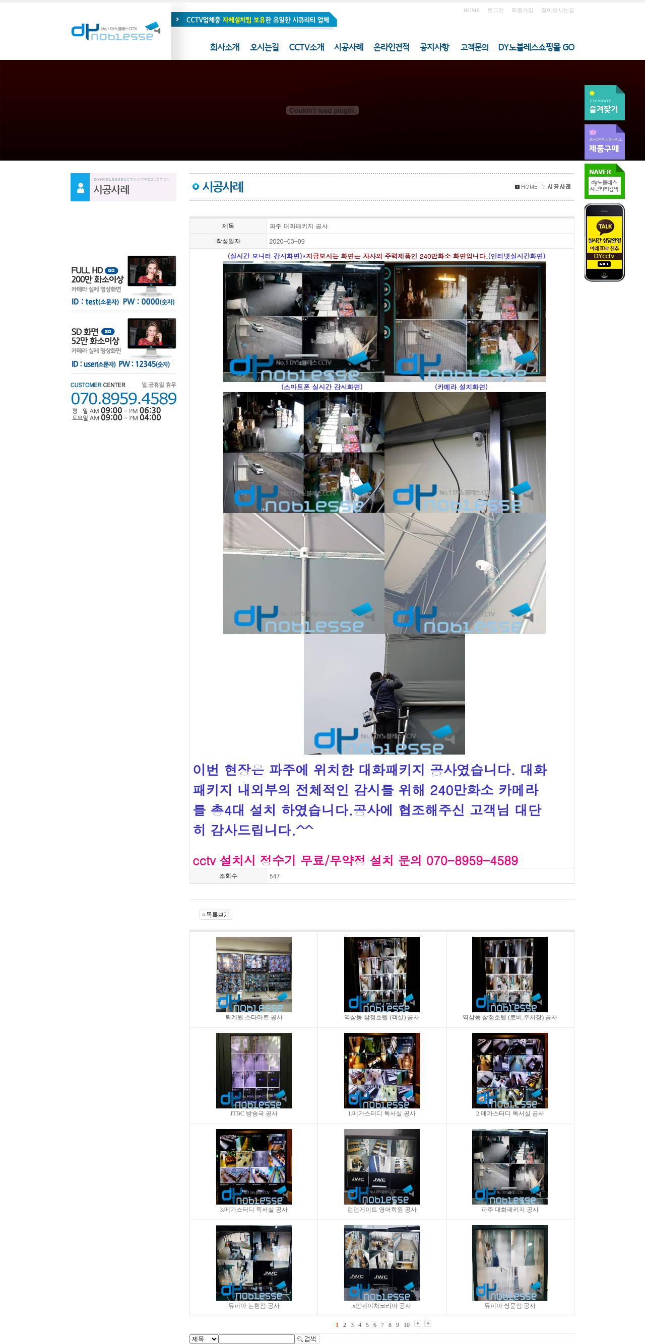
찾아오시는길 (557, 10)
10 (407, 1324)
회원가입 (522, 10)
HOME (472, 10)
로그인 (495, 10)
